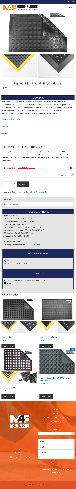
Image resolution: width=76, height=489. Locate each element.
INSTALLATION (56, 421)
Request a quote (11, 204)
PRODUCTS (56, 413)
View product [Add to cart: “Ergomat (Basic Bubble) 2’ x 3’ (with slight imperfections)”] (46, 396)
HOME (56, 409)
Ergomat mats (19, 192)
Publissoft (49, 485)
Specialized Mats (42, 192)
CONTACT (56, 429)
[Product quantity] (8, 183)
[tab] (38, 199)
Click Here (7, 263)
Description (8, 199)
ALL (11, 192)
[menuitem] (73, 1)
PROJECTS (56, 425)
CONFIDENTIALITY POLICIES (51, 470)
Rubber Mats (30, 192)
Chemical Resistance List (10, 119)
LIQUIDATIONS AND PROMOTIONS (56, 417)
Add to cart (23, 184)
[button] (71, 14)
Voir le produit (8, 346)
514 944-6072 (20, 452)
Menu (71, 8)
